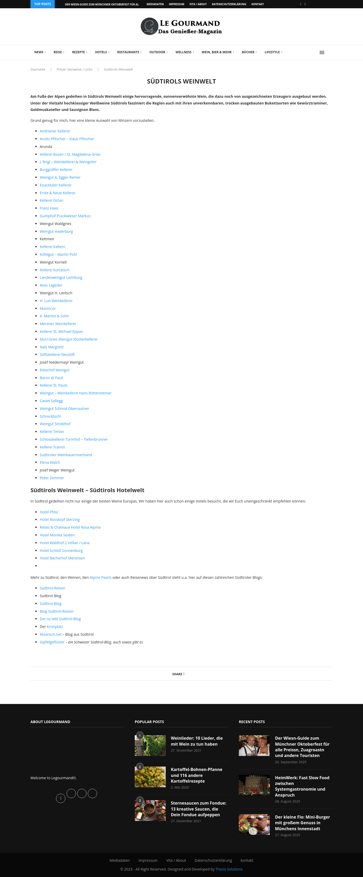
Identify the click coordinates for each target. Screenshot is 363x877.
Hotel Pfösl (49, 511)
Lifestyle (272, 52)
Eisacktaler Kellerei (55, 185)
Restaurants (128, 52)
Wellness (184, 52)
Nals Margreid (52, 346)
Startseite (37, 69)
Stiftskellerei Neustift (57, 354)
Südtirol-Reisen (52, 588)
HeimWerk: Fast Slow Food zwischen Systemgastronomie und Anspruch (302, 786)
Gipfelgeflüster (53, 642)
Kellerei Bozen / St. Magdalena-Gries (70, 154)
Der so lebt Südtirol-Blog (60, 618)
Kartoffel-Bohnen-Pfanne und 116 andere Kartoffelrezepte (196, 775)
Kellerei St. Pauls (53, 385)
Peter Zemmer (52, 477)
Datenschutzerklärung (229, 4)
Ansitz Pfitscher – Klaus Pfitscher (67, 138)
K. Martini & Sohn (54, 315)
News (38, 52)
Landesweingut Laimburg (61, 277)
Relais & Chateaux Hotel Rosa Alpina (70, 527)
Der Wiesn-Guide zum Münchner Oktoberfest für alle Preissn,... (110, 4)
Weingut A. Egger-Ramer (60, 177)
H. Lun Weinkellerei (56, 300)
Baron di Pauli (51, 377)
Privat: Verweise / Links (75, 69)
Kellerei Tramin (52, 447)
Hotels (101, 52)
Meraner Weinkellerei (58, 323)
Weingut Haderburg (56, 231)
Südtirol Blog (50, 603)
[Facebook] (300, 4)
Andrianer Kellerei (55, 131)
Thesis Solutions (229, 869)
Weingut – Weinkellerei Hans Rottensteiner (76, 393)
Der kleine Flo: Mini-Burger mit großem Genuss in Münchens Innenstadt (302, 822)
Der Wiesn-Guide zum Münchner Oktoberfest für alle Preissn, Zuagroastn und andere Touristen (302, 746)
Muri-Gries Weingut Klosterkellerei (68, 339)
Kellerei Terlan (52, 431)
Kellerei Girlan (51, 200)
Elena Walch (50, 462)
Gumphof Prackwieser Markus (65, 215)
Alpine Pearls (101, 577)
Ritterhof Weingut (54, 370)
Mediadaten (155, 4)
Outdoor (157, 52)
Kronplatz (55, 626)
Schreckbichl (50, 416)
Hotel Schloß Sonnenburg (61, 550)
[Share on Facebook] (184, 673)
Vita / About (198, 4)
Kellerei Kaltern (52, 246)
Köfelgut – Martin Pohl (58, 254)
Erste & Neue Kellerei (57, 192)
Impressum (176, 4)
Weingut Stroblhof (55, 423)
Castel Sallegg (51, 400)
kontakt (257, 4)
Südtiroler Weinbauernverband (66, 454)
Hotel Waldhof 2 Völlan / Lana (65, 542)
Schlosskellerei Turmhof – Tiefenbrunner (74, 439)
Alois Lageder (51, 285)
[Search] (330, 52)
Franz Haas (49, 208)
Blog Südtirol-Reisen (57, 611)
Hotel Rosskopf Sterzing (60, 519)
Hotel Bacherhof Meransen (62, 558)
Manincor (48, 308)
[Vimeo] (305, 4)
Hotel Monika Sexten (57, 535)
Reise (57, 52)
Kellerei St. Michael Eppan (61, 331)
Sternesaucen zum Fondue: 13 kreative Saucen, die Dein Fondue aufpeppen (198, 809)
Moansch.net (51, 634)
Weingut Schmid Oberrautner (64, 408)
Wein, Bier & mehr (217, 52)
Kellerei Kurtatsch (54, 269)
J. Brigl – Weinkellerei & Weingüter (68, 161)
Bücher (248, 52)
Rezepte (78, 52)
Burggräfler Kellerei (56, 169)
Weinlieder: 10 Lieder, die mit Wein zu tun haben (197, 741)
